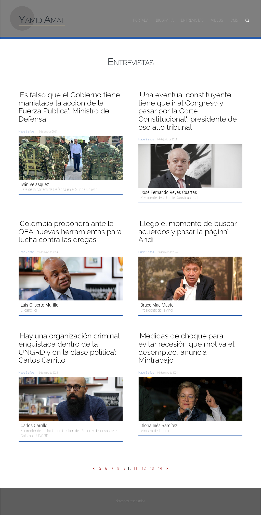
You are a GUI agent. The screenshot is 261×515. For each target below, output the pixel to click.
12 (144, 468)
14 (160, 468)
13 (152, 468)
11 (136, 468)
